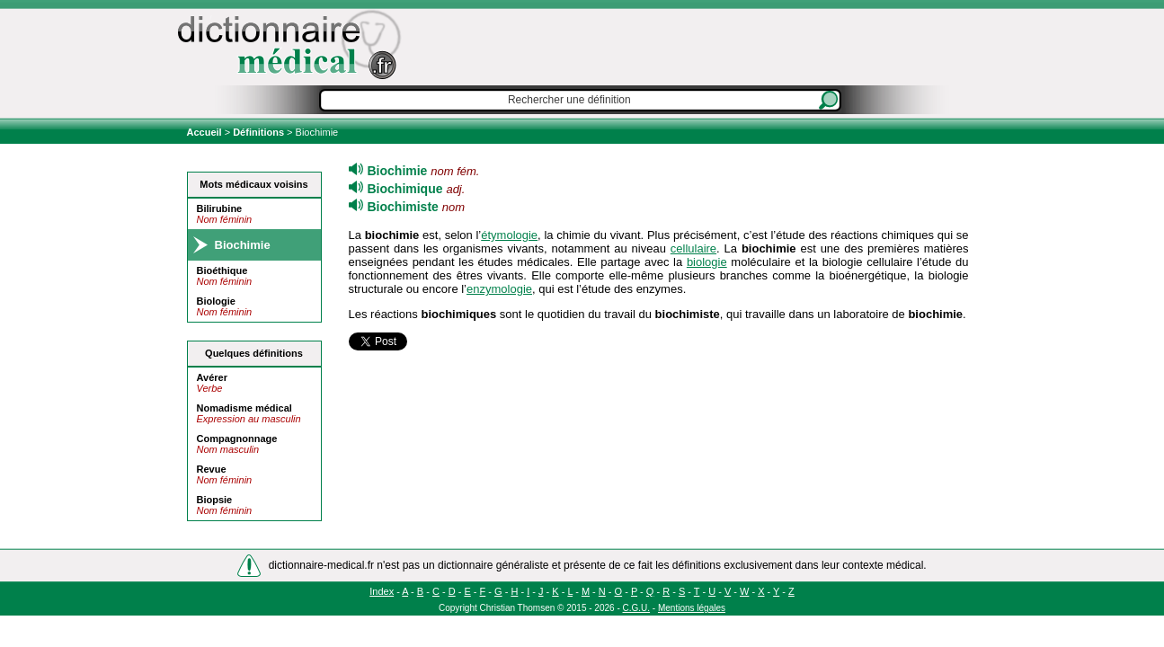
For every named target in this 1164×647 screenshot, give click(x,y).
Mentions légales (691, 608)
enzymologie (499, 289)
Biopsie (215, 499)
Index (381, 591)
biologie (707, 262)
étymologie (509, 235)
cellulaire (693, 248)
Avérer (212, 377)
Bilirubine (220, 208)
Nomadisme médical (244, 408)
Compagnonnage (237, 438)
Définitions (258, 132)
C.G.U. (637, 608)
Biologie (216, 301)
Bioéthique (222, 270)
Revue (212, 469)
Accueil (206, 132)
